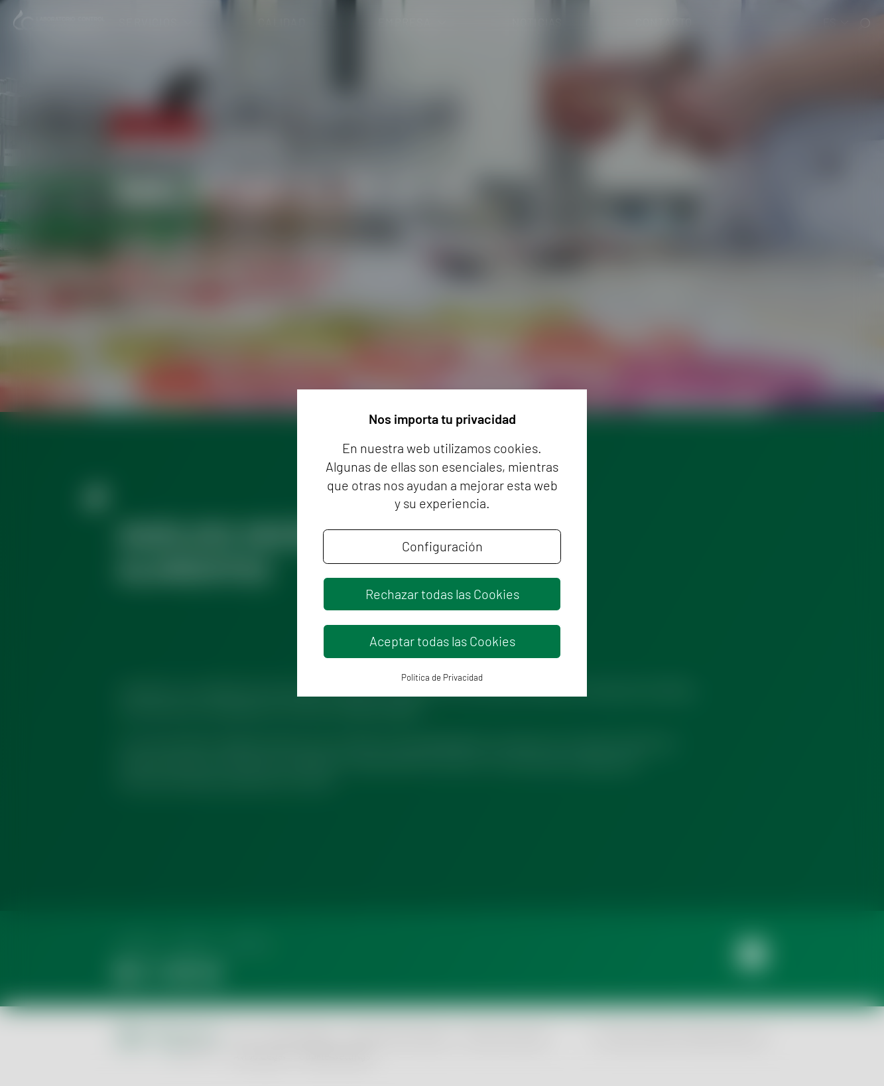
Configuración (442, 546)
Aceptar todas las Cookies (442, 641)
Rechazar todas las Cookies (442, 594)
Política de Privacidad (442, 677)
